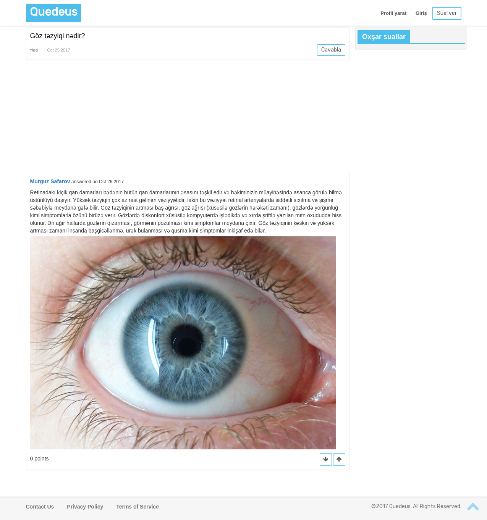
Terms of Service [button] (137, 507)
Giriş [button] (421, 13)
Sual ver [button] (447, 13)
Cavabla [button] (331, 50)
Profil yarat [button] (393, 13)
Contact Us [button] (40, 507)
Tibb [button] (34, 50)
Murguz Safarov (50, 181)
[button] (339, 459)
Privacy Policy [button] (85, 507)
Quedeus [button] (53, 12)
